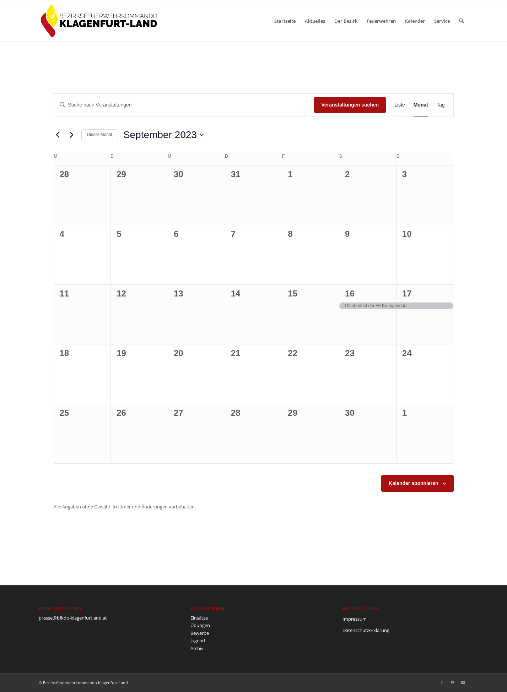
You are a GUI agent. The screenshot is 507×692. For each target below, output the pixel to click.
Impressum (355, 619)
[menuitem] (285, 21)
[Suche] (461, 21)
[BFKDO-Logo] (100, 21)
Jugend (197, 640)
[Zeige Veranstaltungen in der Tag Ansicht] (441, 105)
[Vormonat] (58, 135)
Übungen (200, 625)
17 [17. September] (407, 293)
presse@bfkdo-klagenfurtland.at (73, 618)
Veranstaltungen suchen (350, 105)
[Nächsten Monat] (72, 135)
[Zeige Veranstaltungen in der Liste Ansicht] (399, 105)
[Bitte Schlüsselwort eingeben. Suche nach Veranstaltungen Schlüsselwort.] (184, 105)
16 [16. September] (350, 293)
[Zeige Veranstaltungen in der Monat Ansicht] (421, 105)
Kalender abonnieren (413, 483)
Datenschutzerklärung (366, 630)
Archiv (197, 648)
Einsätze (199, 618)
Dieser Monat (99, 134)
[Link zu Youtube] (463, 682)
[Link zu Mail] (452, 682)
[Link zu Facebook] (442, 682)
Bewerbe (199, 633)
